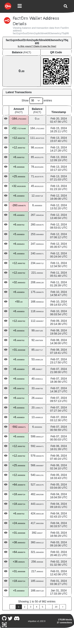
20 (56, 607)
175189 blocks (65, 619)
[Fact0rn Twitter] (10, 618)
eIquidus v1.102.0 (36, 621)
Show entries (37, 100)
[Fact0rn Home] (8, 6)
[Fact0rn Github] (4, 618)
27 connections (64, 622)
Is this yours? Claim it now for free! (37, 46)
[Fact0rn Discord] (16, 618)
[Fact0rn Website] (4, 624)
